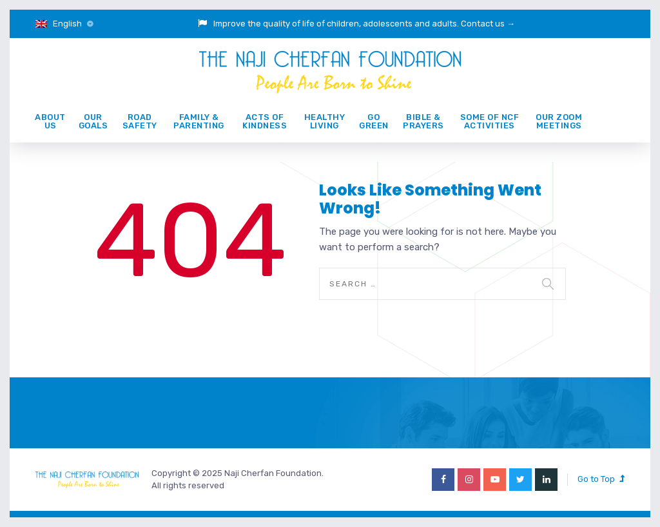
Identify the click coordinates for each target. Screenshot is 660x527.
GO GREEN (374, 121)
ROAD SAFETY (139, 121)
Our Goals (93, 121)
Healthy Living (324, 121)
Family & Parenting (198, 121)
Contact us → (488, 23)
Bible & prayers (423, 121)
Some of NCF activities (489, 121)
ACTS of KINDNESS (264, 121)
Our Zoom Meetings (559, 121)
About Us (50, 121)
